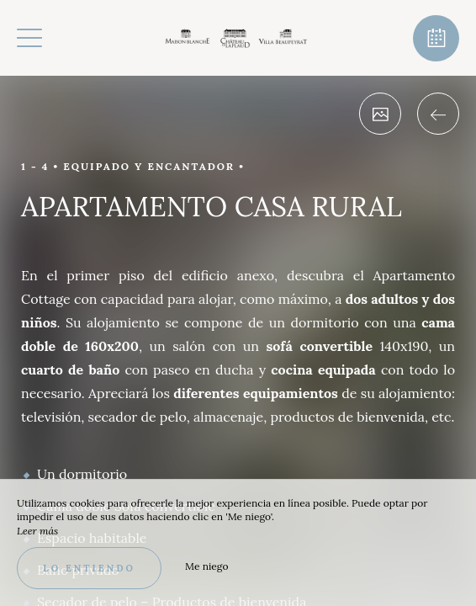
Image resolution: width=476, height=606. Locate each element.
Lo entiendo (89, 568)
